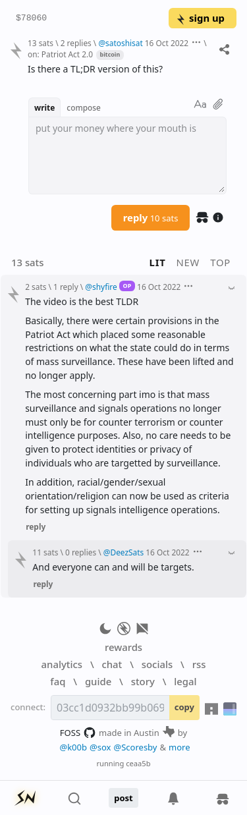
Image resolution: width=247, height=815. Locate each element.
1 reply (65, 286)
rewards (123, 647)
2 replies (76, 43)
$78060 (31, 18)
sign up (200, 17)
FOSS (78, 732)
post (123, 798)
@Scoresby (135, 747)
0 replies (80, 552)
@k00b (73, 747)
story (143, 681)
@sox (100, 747)
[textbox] (127, 155)
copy (184, 707)
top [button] (220, 262)
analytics (61, 664)
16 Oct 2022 (166, 43)
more (179, 747)
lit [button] (158, 262)
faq (57, 681)
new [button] (188, 262)
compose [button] (84, 107)
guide (98, 681)
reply (150, 217)
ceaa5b (138, 763)
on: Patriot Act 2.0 (60, 54)
